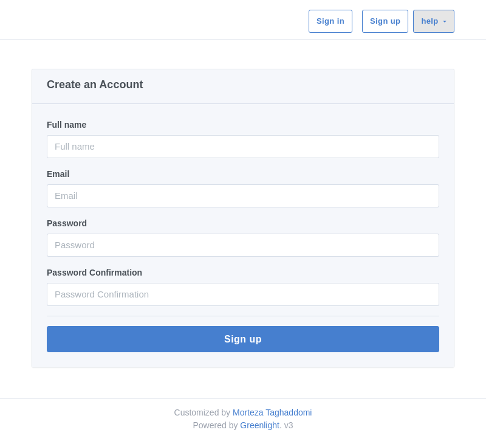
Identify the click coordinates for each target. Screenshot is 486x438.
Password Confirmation (94, 272)
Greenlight (259, 425)
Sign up (385, 21)
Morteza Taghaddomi (272, 412)
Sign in (330, 21)
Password (67, 223)
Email (58, 174)
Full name (66, 125)
